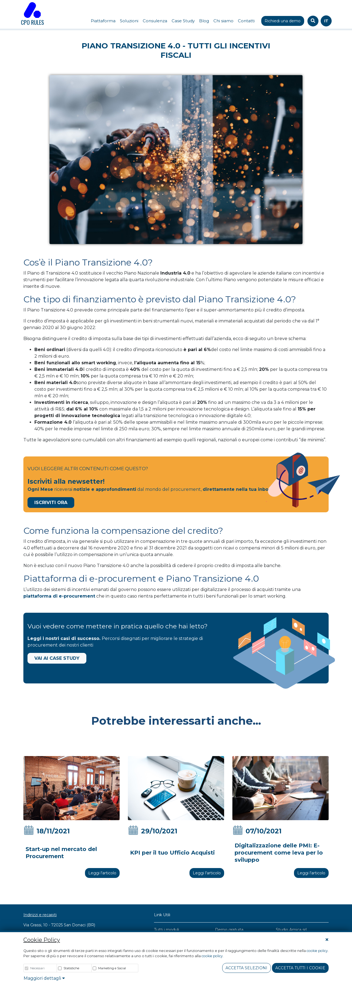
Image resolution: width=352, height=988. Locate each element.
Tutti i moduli (166, 929)
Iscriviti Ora (50, 502)
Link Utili (162, 914)
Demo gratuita (229, 929)
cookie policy (317, 951)
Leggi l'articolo (102, 873)
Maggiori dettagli (44, 978)
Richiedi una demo (283, 20)
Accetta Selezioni (246, 967)
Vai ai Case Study (56, 658)
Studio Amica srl (291, 929)
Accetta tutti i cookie (300, 967)
